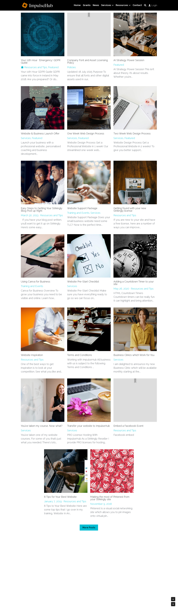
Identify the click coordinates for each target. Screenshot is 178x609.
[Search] (145, 5)
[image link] (37, 5)
